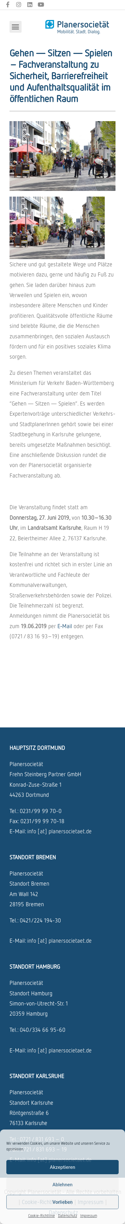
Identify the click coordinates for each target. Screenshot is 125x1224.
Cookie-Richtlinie (41, 1215)
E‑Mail (64, 625)
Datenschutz (67, 1215)
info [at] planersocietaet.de (59, 831)
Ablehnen (62, 1185)
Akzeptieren (62, 1167)
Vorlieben (62, 1202)
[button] (16, 27)
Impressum (88, 1215)
